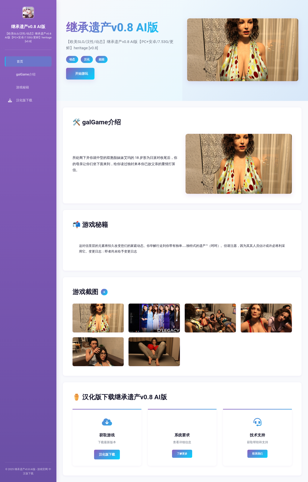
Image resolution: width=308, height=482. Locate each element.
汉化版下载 (107, 454)
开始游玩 (81, 73)
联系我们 (257, 453)
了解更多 (182, 453)
